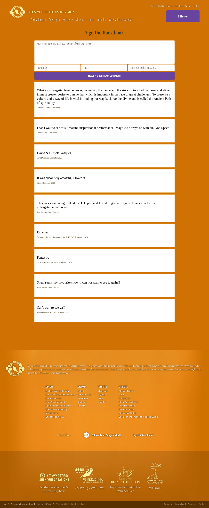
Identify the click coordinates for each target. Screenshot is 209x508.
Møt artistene (52, 413)
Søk (188, 6)
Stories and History (128, 413)
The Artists (83, 398)
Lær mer (170, 6)
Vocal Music (124, 398)
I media (81, 406)
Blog (100, 398)
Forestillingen (38, 19)
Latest (91, 19)
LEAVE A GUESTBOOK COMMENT (104, 76)
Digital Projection (127, 406)
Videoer (80, 19)
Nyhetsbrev (161, 6)
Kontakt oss (179, 6)
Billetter (183, 16)
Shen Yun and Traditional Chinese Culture (138, 417)
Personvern (192, 504)
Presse (153, 6)
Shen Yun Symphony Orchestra (60, 394)
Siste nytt (102, 391)
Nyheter (102, 386)
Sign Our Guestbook (143, 435)
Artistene (68, 19)
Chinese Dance (126, 391)
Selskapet (54, 19)
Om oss (49, 386)
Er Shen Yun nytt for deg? (58, 391)
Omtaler (101, 19)
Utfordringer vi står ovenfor (58, 406)
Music (121, 394)
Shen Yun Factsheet (55, 402)
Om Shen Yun (84, 394)
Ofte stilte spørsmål (120, 19)
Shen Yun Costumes (128, 402)
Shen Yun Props (126, 409)
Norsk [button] (196, 6)
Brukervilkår (179, 504)
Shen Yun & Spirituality (56, 409)
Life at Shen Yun (53, 398)
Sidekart (202, 504)
